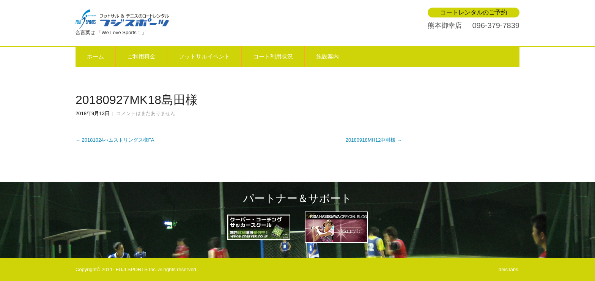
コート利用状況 (273, 56)
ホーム (95, 56)
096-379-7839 (495, 25)
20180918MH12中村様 (374, 140)
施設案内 (327, 56)
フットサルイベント (204, 56)
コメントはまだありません (145, 113)
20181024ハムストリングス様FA (115, 140)
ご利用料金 (141, 56)
